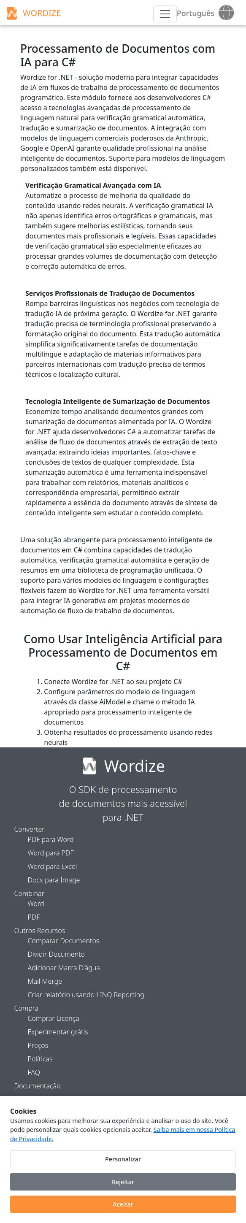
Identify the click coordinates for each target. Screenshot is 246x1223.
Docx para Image (54, 880)
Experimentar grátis (58, 1031)
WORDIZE (32, 13)
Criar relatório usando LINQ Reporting (86, 994)
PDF (34, 917)
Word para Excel (52, 866)
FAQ (34, 1072)
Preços (38, 1045)
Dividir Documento (56, 954)
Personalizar (123, 1159)
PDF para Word (51, 839)
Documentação (37, 1085)
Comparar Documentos (64, 940)
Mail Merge (45, 981)
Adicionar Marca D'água (64, 967)
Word (36, 903)
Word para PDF (51, 853)
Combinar (29, 893)
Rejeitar (123, 1182)
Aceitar (123, 1204)
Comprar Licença (53, 1018)
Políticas (40, 1058)
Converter (29, 829)
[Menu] (165, 13)
